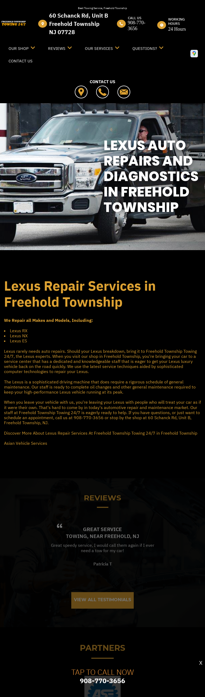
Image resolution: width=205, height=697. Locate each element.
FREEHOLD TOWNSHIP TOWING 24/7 (55, 263)
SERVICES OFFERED (127, 263)
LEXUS (113, 269)
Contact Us (21, 60)
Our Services (99, 48)
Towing (76, 546)
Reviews (56, 48)
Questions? (144, 48)
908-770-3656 (136, 25)
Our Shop (19, 48)
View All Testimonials (102, 610)
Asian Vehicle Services (25, 443)
